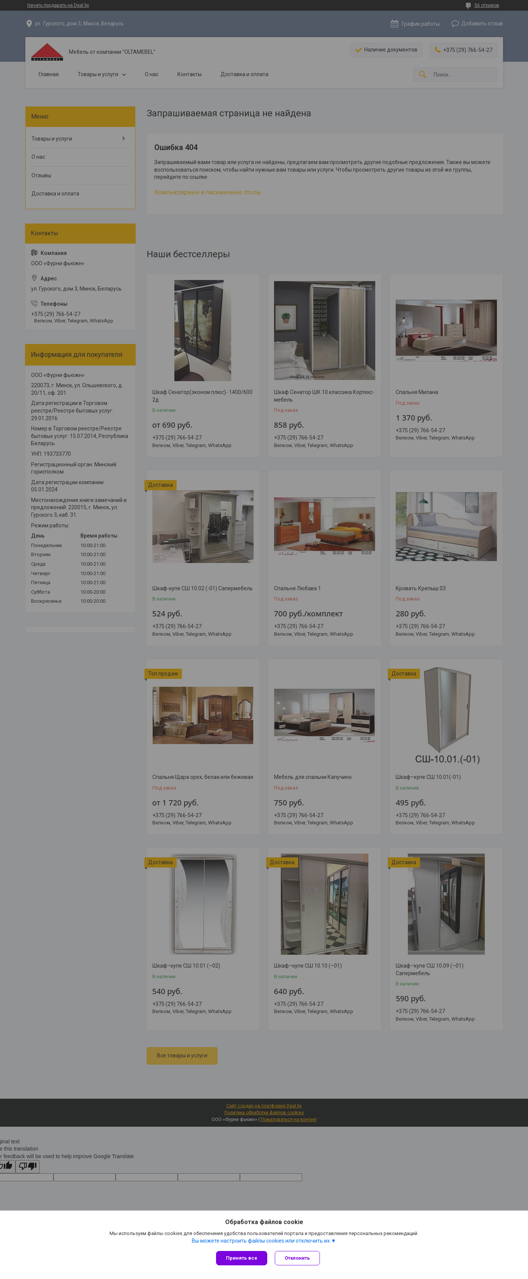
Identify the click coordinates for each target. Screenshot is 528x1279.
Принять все (241, 1258)
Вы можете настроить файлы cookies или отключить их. (261, 1241)
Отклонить (297, 1258)
